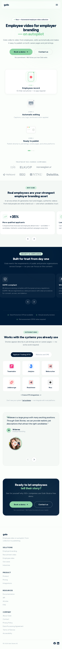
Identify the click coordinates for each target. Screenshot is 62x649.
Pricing (5, 580)
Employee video (8, 558)
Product (6, 576)
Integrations (7, 583)
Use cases (6, 562)
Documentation (9, 594)
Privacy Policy (8, 623)
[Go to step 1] (29, 150)
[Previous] (27, 238)
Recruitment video (9, 555)
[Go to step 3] (33, 150)
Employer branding (10, 551)
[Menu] (56, 5)
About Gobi (7, 616)
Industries (6, 565)
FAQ (4, 605)
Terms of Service (9, 630)
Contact (6, 619)
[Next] (34, 238)
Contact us (43, 52)
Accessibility (7, 633)
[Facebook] (54, 643)
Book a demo (21, 52)
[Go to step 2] (31, 150)
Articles (5, 601)
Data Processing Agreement (13, 626)
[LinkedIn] (58, 643)
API (4, 598)
